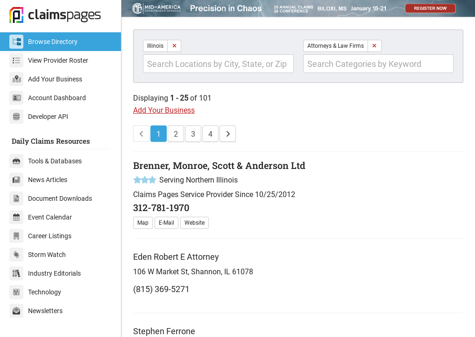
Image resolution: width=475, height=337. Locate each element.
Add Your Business (45, 79)
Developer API (38, 117)
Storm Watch (37, 255)
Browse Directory (43, 42)
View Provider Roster (48, 60)
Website (194, 223)
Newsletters (36, 311)
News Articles (38, 180)
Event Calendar (40, 217)
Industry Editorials (45, 273)
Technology (35, 292)
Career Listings (40, 236)
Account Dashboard (47, 98)
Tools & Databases (45, 161)
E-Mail (166, 223)
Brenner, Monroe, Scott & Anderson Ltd (219, 165)
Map (143, 223)
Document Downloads (50, 198)
